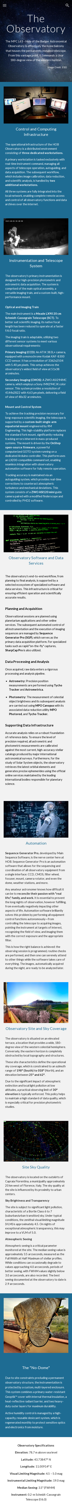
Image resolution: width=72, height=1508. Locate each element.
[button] (4, 5)
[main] (36, 23)
